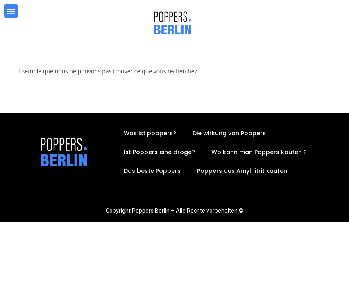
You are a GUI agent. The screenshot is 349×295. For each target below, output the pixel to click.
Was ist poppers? (150, 133)
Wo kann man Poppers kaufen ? (259, 152)
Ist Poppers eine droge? (159, 152)
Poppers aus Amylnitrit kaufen (242, 171)
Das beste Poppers (152, 171)
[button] (11, 11)
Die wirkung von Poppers (229, 133)
